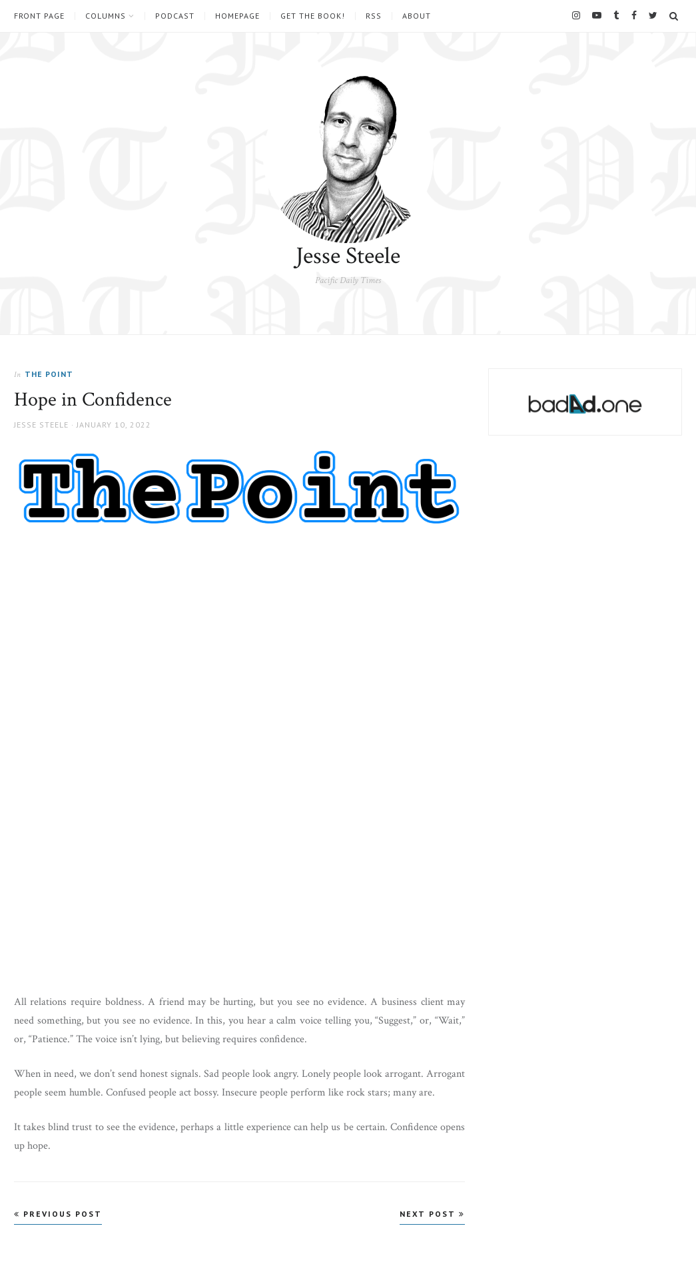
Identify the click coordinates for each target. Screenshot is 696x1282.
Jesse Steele (348, 256)
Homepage (237, 16)
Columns (105, 16)
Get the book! (312, 16)
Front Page (39, 16)
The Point (49, 374)
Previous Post (58, 1214)
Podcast (174, 16)
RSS (374, 16)
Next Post (432, 1214)
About (416, 16)
